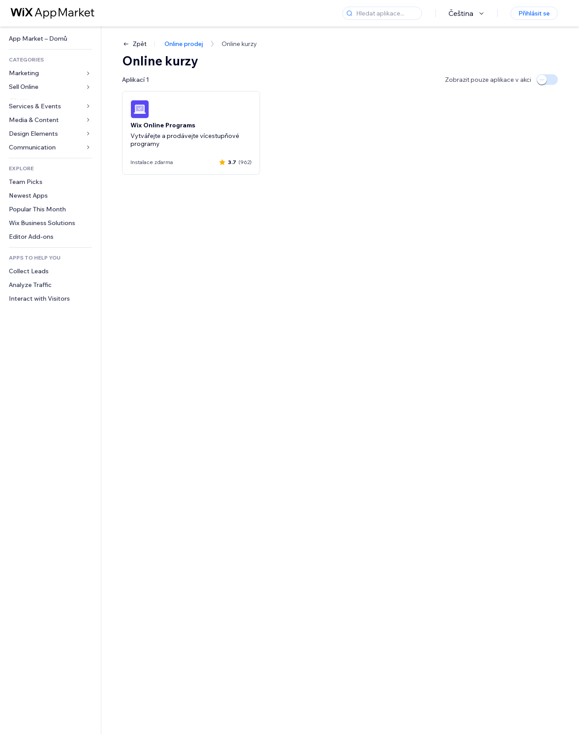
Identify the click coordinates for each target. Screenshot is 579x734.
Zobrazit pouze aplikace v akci (488, 80)
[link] (50, 39)
